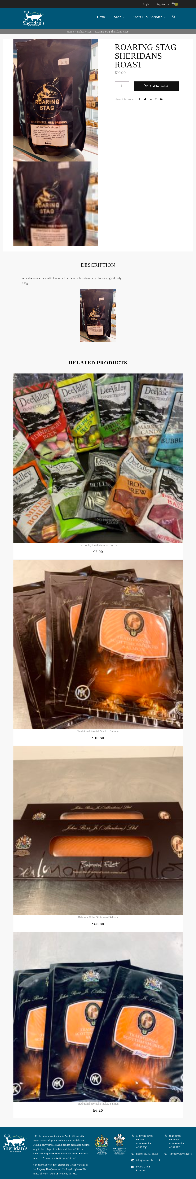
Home (101, 17)
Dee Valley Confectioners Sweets (98, 545)
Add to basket (158, 86)
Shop (119, 17)
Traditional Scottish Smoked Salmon (98, 731)
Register (161, 4)
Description (98, 265)
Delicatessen (84, 31)
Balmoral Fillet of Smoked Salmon (98, 917)
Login (146, 4)
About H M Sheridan (148, 17)
